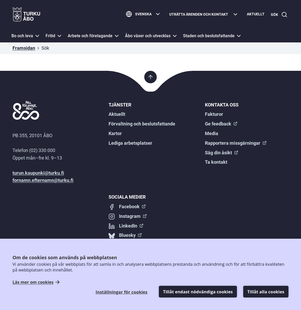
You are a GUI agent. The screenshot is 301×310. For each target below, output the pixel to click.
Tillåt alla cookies (265, 292)
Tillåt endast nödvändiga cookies (198, 292)
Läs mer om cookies (32, 282)
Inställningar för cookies (121, 292)
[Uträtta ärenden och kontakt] (202, 15)
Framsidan (23, 48)
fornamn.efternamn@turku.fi (42, 180)
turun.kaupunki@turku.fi (38, 173)
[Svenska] (141, 15)
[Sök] (278, 15)
